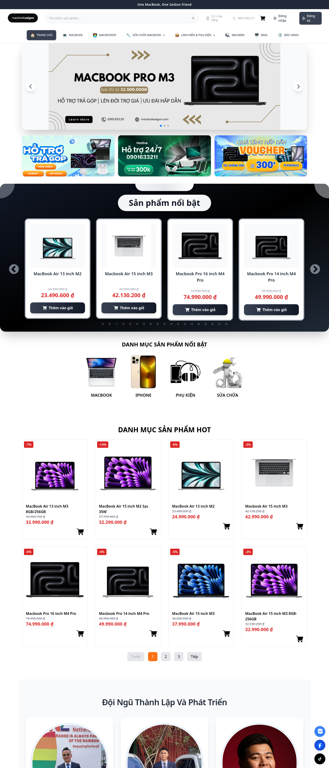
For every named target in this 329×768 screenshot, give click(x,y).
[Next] (298, 86)
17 (212, 324)
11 (171, 324)
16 (205, 324)
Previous (14, 269)
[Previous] (31, 86)
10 (164, 324)
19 (226, 324)
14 (192, 324)
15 (198, 324)
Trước (136, 656)
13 (185, 324)
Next (315, 269)
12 (178, 324)
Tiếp (194, 656)
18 (219, 324)
